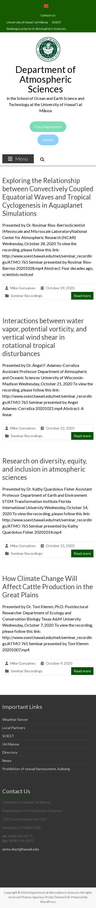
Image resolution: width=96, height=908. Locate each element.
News (7, 760)
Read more (82, 295)
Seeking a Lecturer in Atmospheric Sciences (36, 29)
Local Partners (13, 727)
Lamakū (48, 140)
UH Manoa (10, 744)
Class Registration (48, 127)
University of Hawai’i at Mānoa (27, 22)
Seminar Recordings (26, 295)
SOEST (56, 22)
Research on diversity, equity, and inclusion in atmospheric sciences (44, 469)
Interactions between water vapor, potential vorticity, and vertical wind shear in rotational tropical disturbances (44, 337)
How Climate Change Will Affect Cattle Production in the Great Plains (47, 586)
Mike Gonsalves (23, 288)
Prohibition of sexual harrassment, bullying (36, 769)
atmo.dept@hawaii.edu (20, 849)
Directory (9, 752)
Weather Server (15, 719)
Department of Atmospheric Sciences (45, 79)
